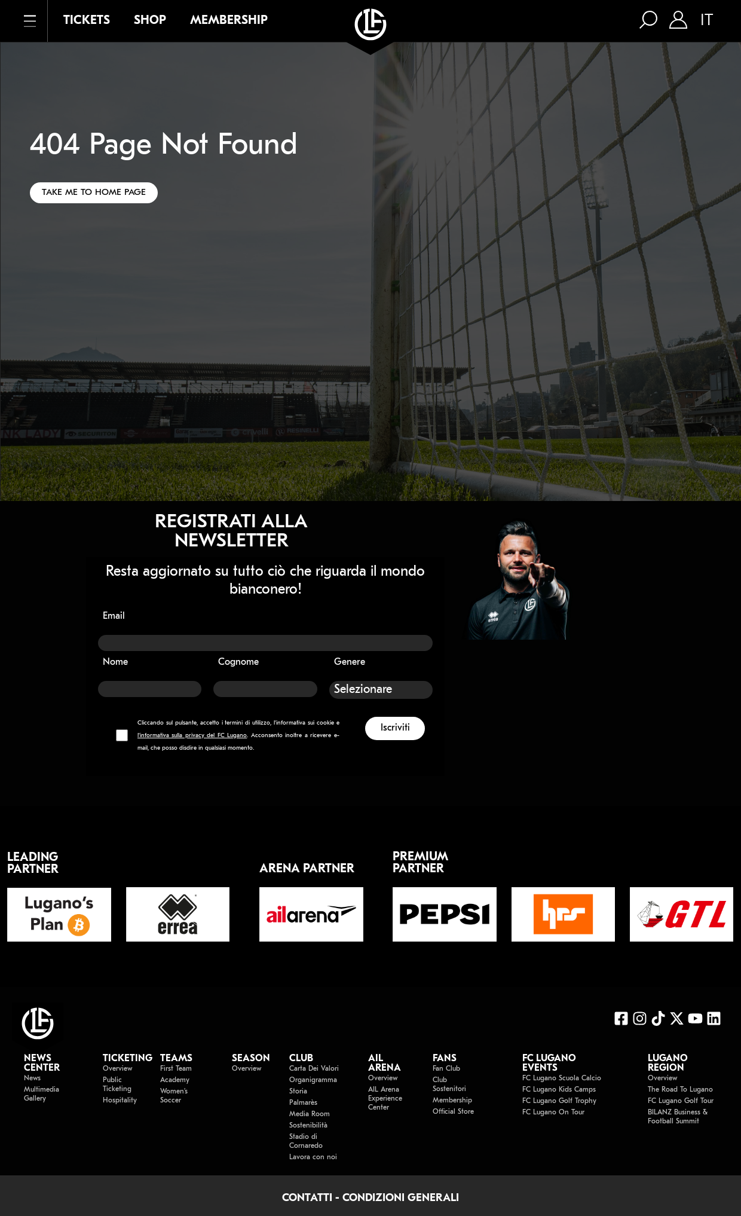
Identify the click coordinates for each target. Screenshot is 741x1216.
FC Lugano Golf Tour (681, 1101)
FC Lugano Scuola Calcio (561, 1078)
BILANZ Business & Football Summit (678, 1117)
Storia (298, 1091)
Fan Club (446, 1069)
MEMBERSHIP (229, 21)
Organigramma (313, 1080)
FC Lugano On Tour (553, 1112)
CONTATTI (307, 1198)
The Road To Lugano (680, 1089)
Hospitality (119, 1100)
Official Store (453, 1112)
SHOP (150, 21)
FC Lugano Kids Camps (559, 1089)
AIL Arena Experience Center (385, 1098)
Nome (115, 662)
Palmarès (303, 1103)
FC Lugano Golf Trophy (559, 1101)
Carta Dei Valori (314, 1069)
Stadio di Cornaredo (306, 1141)
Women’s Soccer (174, 1096)
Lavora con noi (313, 1157)
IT (706, 21)
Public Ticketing (117, 1085)
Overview (117, 1069)
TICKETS (86, 21)
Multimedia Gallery (41, 1094)
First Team (176, 1069)
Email (114, 616)
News (32, 1078)
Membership (452, 1100)
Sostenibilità (308, 1125)
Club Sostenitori (449, 1085)
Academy (174, 1080)
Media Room (309, 1114)
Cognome (238, 662)
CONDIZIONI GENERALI (400, 1198)
